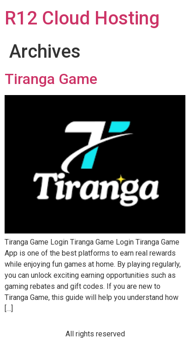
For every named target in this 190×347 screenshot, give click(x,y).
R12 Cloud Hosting (82, 18)
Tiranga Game (51, 79)
